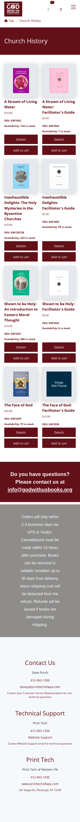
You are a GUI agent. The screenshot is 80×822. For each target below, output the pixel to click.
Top (9, 21)
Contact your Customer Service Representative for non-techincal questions (40, 695)
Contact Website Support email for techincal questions (40, 743)
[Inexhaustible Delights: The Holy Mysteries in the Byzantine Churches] (21, 176)
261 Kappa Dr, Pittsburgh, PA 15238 (40, 790)
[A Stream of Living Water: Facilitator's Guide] (59, 80)
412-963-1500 (40, 680)
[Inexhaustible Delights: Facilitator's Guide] (59, 176)
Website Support (40, 737)
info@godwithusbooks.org (40, 489)
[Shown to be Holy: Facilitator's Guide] (59, 283)
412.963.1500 (40, 777)
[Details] (21, 139)
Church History (30, 21)
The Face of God (18, 405)
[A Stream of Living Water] (21, 80)
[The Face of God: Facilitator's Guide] (59, 384)
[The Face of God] (21, 384)
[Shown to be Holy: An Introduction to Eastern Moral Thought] (21, 283)
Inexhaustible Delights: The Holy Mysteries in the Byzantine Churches (20, 208)
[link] (13, 9)
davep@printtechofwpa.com (40, 687)
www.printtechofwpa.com (40, 784)
